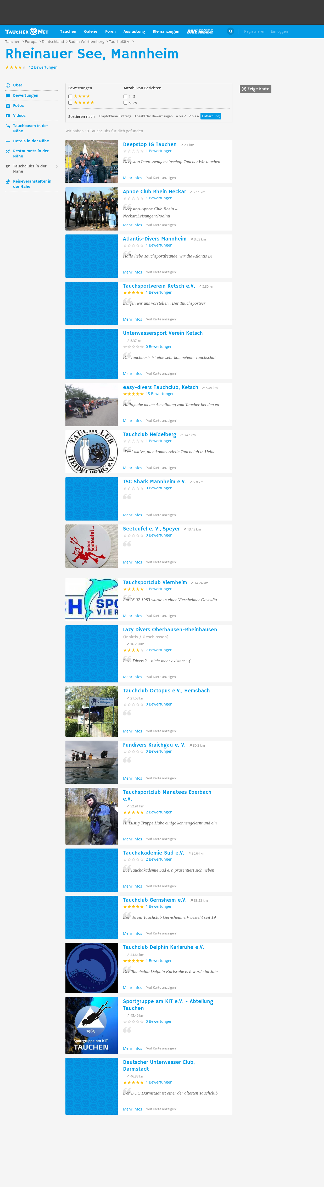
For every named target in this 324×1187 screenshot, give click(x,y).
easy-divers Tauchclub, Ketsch (160, 387)
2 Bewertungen (159, 812)
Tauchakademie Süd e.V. (153, 853)
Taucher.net (26, 31)
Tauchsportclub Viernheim (155, 582)
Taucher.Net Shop (307, 31)
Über (17, 85)
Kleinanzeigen (166, 31)
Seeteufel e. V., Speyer (151, 529)
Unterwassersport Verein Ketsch (163, 333)
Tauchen (68, 31)
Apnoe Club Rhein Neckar (154, 192)
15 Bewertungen (160, 393)
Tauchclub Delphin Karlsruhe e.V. (163, 947)
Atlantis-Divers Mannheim (155, 239)
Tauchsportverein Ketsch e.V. (159, 286)
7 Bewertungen (159, 650)
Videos (19, 115)
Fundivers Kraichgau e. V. (154, 745)
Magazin (200, 31)
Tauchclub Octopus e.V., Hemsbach (166, 691)
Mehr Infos (132, 177)
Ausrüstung (134, 31)
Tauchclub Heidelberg (149, 434)
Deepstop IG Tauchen (150, 144)
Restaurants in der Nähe (30, 154)
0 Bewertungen (159, 346)
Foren (110, 31)
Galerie (90, 31)
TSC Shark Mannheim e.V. (154, 482)
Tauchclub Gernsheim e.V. (155, 900)
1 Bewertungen (159, 151)
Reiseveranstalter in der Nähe (32, 184)
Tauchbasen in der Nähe (30, 128)
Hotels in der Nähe (31, 141)
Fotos (18, 105)
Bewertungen (25, 95)
